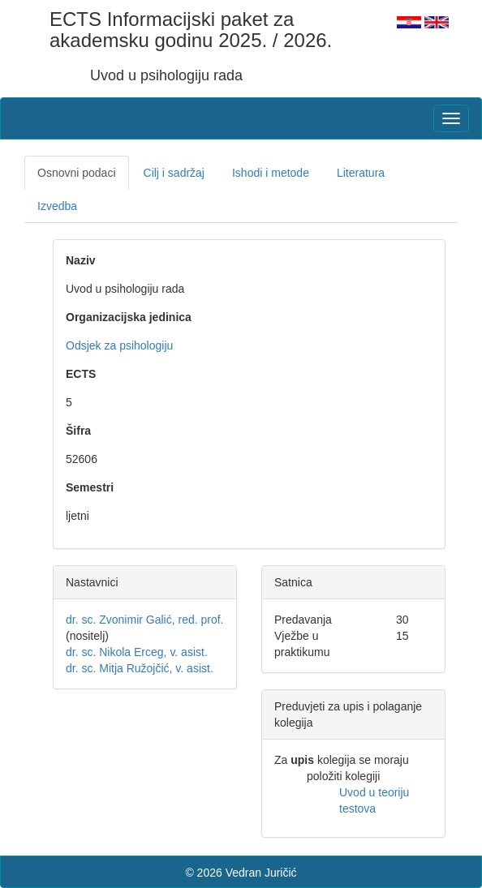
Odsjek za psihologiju (119, 345)
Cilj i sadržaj (174, 172)
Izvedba (57, 205)
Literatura (361, 172)
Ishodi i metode (270, 172)
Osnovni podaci (76, 172)
